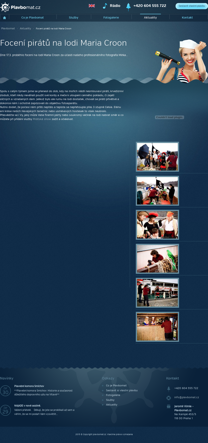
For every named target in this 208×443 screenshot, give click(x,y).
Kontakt (187, 17)
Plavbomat (8, 28)
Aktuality (150, 17)
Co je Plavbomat (32, 17)
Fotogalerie (111, 17)
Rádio (115, 5)
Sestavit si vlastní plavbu (122, 390)
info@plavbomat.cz (186, 397)
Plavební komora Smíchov (29, 386)
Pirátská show (42, 119)
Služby (73, 17)
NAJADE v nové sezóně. (27, 405)
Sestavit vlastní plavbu (192, 6)
